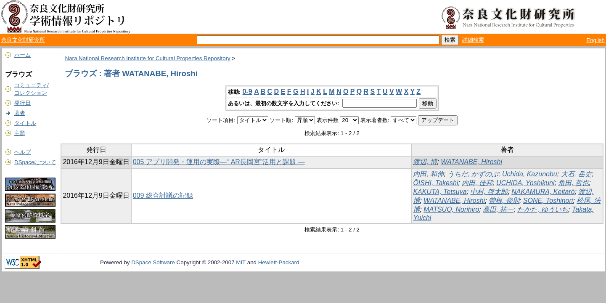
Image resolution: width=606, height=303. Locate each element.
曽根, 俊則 (504, 200)
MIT (241, 262)
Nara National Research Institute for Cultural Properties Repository (147, 58)
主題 (19, 133)
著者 (19, 113)
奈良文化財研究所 (23, 40)
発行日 (22, 103)
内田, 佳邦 (477, 182)
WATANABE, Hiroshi (471, 161)
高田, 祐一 (498, 209)
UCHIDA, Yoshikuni (525, 182)
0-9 (247, 91)
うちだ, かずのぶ (472, 174)
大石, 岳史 (576, 174)
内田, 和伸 (428, 174)
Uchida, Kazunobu (529, 174)
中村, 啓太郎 (489, 191)
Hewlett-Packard (278, 262)
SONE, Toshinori (548, 200)
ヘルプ (22, 152)
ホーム (22, 55)
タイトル (25, 123)
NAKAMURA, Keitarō (542, 191)
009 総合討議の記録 (163, 195)
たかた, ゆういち (542, 209)
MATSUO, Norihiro (451, 209)
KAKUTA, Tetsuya (439, 191)
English (595, 40)
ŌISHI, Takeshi (435, 182)
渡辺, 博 (425, 161)
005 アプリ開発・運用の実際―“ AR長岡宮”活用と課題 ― (219, 161)
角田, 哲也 (573, 182)
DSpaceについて (35, 162)
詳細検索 (473, 40)
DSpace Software (153, 262)
